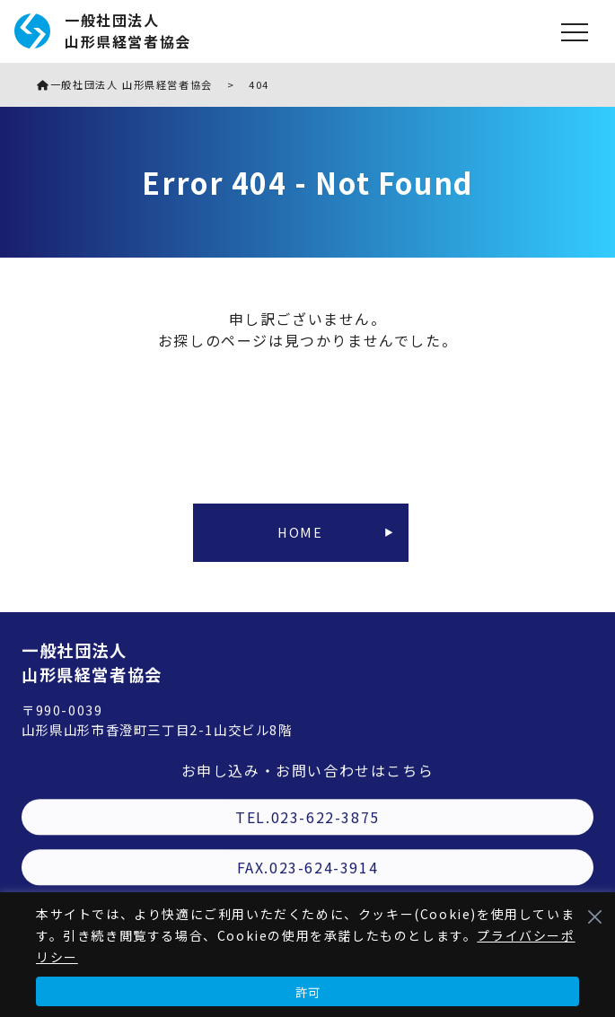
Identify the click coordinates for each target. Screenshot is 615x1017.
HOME (299, 531)
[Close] (595, 917)
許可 (308, 992)
